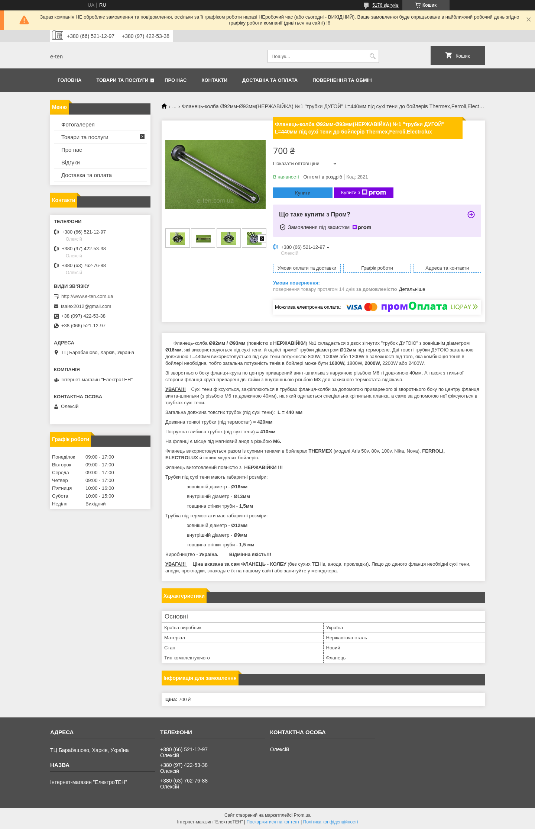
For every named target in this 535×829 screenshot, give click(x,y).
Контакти (215, 80)
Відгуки (70, 162)
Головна (69, 80)
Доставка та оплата (270, 80)
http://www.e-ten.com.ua (87, 296)
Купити (303, 193)
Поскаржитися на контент (273, 822)
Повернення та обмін (342, 80)
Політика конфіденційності (330, 822)
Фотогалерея (78, 124)
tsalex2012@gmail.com (86, 306)
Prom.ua (302, 815)
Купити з (363, 192)
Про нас (176, 80)
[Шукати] (372, 56)
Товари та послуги (122, 80)
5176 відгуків (385, 5)
